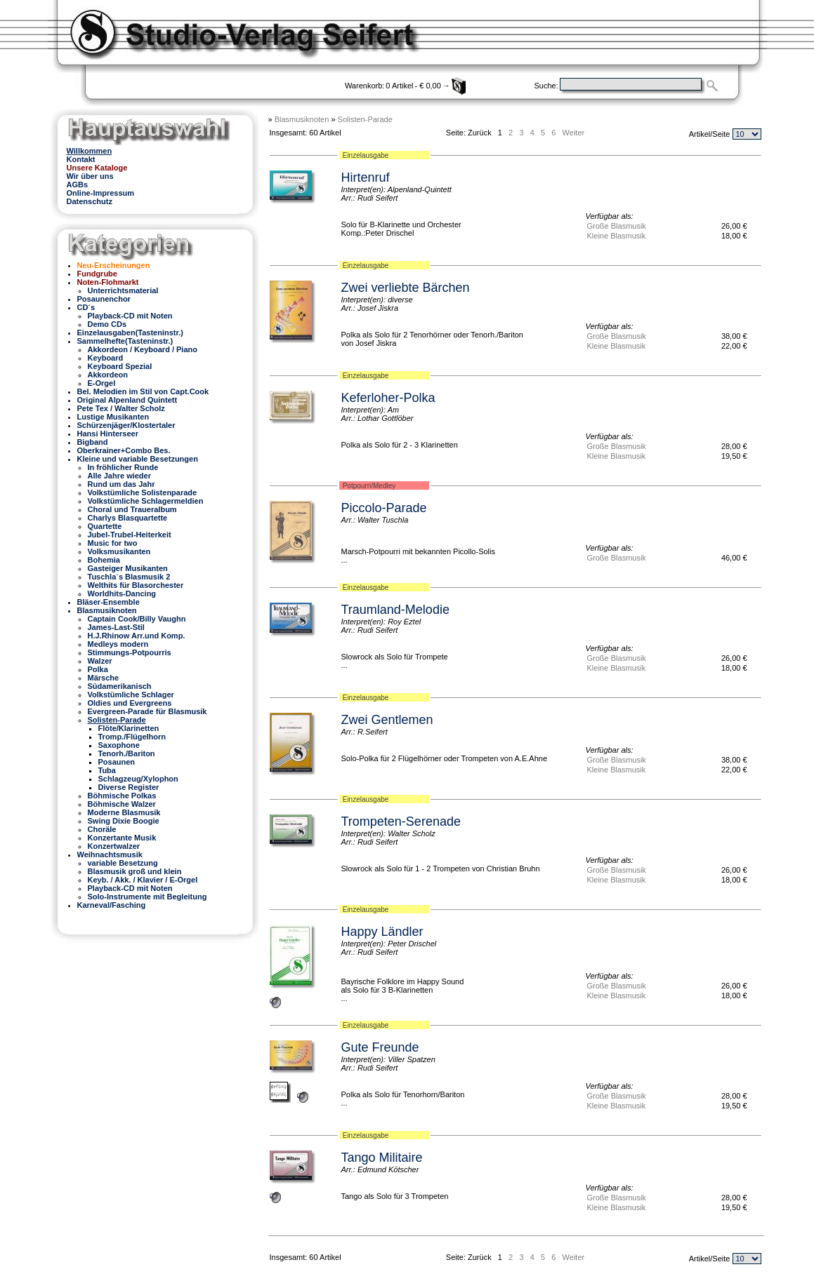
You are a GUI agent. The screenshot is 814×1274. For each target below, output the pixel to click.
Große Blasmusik (616, 226)
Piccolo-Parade (384, 508)
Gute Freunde (380, 1047)
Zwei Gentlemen (387, 720)
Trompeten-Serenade (401, 821)
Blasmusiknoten (302, 119)
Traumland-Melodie (395, 610)
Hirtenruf (365, 177)
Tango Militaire (382, 1158)
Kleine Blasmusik (616, 236)
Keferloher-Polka (388, 398)
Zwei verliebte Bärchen (405, 288)
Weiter (574, 132)
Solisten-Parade (365, 119)
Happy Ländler (382, 932)
